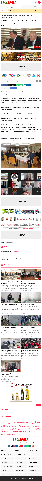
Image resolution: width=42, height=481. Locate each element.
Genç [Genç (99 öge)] (2, 426)
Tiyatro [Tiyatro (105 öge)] (21, 429)
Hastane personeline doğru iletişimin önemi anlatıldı (28, 282)
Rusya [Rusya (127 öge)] (11, 429)
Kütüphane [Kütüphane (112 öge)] (25, 426)
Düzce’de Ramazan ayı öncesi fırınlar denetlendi (9, 351)
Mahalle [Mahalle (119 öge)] (29, 426)
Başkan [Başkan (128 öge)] (12, 423)
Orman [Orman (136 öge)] (35, 426)
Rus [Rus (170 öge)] (8, 429)
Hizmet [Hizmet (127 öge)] (11, 426)
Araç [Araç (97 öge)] (6, 423)
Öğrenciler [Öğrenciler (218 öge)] (32, 431)
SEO (33, 478)
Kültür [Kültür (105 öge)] (21, 426)
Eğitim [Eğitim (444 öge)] (38, 422)
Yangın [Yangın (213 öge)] (3, 431)
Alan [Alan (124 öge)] (4, 423)
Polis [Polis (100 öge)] (2, 429)
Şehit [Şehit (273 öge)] (10, 434)
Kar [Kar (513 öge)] (18, 425)
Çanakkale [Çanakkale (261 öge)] (19, 431)
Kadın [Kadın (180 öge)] (14, 426)
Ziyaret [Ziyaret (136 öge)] (8, 431)
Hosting (29, 478)
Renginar (24, 478)
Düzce (4, 81)
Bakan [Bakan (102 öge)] (9, 423)
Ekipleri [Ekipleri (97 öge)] (33, 423)
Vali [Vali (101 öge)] (40, 429)
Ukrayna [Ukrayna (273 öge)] (36, 429)
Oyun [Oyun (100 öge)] (39, 426)
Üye (14, 242)
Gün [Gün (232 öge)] (4, 426)
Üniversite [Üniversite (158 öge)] (3, 434)
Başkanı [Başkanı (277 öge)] (17, 423)
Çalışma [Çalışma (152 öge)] (13, 431)
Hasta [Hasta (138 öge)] (7, 426)
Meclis (11, 242)
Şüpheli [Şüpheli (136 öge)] (14, 434)
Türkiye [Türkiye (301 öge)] (29, 429)
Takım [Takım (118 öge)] (18, 429)
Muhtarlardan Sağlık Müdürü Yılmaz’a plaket (8, 373)
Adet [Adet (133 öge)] (2, 423)
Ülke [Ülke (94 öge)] (36, 431)
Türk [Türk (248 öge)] (24, 429)
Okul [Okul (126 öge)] (33, 426)
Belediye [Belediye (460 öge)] (24, 422)
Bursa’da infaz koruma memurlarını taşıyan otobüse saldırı (23, 10)
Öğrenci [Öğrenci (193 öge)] (25, 431)
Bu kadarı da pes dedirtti (28, 304)
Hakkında (8, 242)
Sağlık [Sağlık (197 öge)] (15, 429)
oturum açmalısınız (16, 251)
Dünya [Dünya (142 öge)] (30, 423)
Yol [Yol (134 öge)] (6, 431)
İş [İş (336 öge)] (7, 434)
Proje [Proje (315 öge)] (5, 429)
